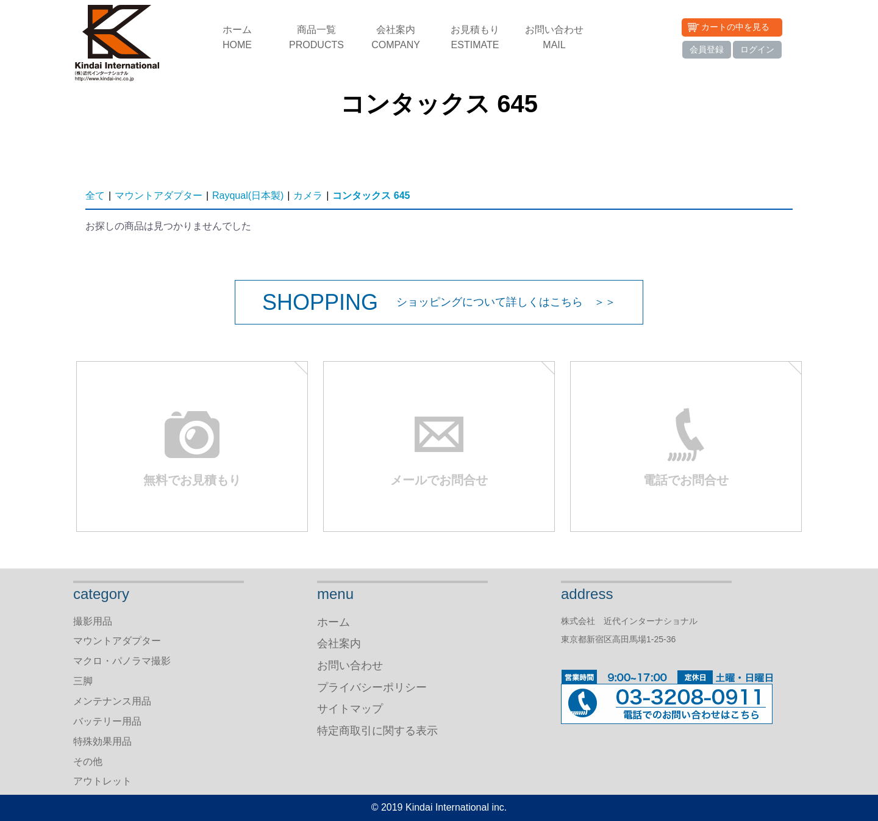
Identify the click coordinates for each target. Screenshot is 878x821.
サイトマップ (350, 709)
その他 (87, 761)
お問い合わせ (554, 38)
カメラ (308, 195)
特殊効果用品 (102, 741)
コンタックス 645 (371, 195)
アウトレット (102, 781)
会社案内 (395, 38)
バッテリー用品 (107, 721)
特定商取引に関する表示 (377, 731)
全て (95, 195)
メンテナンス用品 (112, 701)
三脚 (83, 681)
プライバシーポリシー (372, 687)
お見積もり (474, 38)
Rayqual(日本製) (248, 195)
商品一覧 (316, 38)
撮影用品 (92, 621)
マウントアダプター (158, 195)
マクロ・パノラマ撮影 (122, 661)
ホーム (237, 38)
